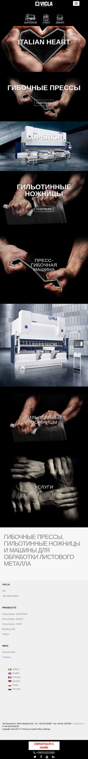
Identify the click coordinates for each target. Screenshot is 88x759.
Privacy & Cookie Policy (32, 729)
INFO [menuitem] (5, 645)
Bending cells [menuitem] (8, 629)
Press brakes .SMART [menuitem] (12, 619)
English (13, 673)
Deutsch (14, 681)
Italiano (13, 669)
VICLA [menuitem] (6, 584)
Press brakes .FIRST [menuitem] (12, 624)
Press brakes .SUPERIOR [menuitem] (14, 614)
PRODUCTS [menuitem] (9, 607)
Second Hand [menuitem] (8, 652)
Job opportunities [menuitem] (10, 596)
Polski (13, 685)
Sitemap (46, 729)
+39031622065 (44, 752)
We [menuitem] (4, 591)
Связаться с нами (44, 745)
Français (14, 677)
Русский (14, 689)
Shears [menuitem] (5, 634)
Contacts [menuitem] (6, 657)
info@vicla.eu (78, 724)
